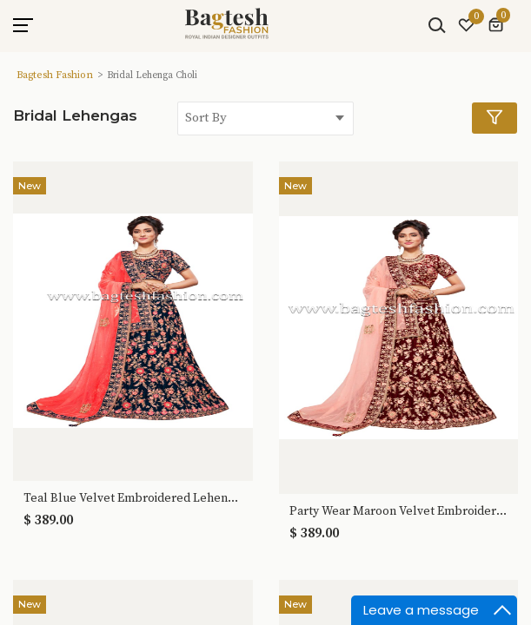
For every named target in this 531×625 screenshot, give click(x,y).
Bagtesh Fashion (55, 75)
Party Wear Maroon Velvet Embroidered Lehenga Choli (398, 511)
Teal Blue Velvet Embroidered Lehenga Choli (132, 498)
